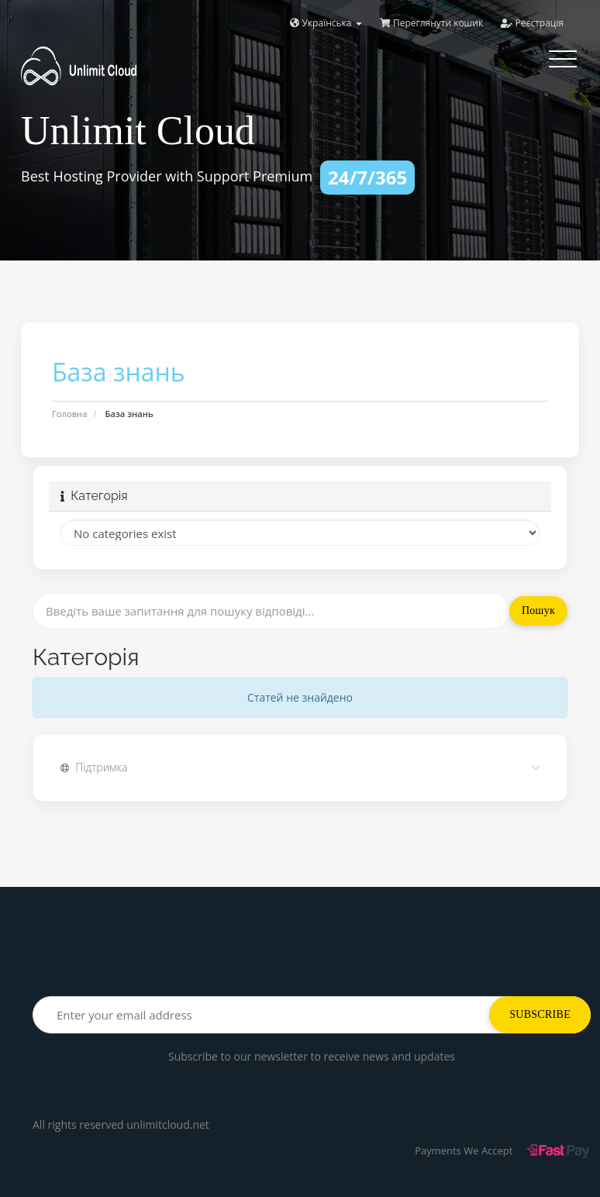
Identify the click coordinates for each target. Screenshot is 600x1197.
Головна (69, 413)
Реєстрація (532, 22)
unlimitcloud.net (167, 1124)
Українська (325, 22)
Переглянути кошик (431, 22)
